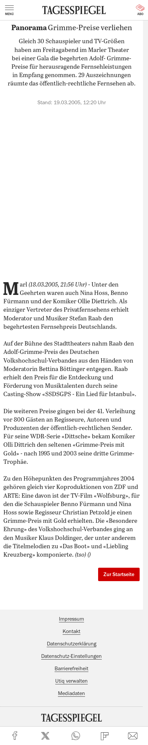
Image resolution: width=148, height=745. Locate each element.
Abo (140, 10)
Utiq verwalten (71, 681)
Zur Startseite (118, 574)
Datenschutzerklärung (71, 643)
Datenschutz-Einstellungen (71, 656)
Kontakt (71, 631)
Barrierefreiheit (71, 668)
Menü (9, 10)
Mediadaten (71, 693)
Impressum (71, 619)
